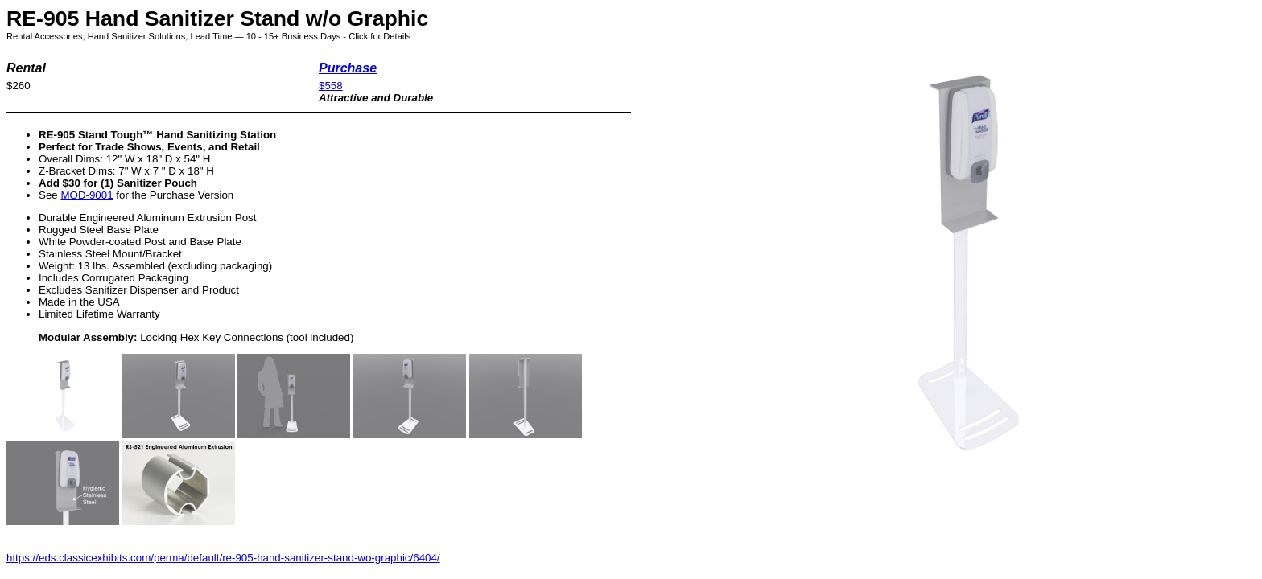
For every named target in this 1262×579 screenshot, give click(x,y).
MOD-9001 (86, 195)
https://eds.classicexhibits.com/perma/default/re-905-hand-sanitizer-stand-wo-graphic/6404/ (223, 558)
